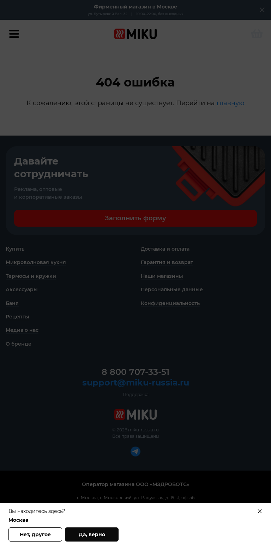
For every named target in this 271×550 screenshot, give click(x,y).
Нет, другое (35, 534)
